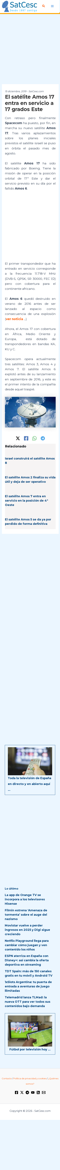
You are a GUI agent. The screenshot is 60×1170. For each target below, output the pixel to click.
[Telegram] (43, 438)
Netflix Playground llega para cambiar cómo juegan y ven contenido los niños (27, 945)
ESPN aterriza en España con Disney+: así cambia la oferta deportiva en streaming (27, 960)
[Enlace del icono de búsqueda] (43, 6)
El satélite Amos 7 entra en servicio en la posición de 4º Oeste (26, 500)
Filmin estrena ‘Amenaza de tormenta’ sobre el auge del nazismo (26, 915)
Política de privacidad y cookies (30, 1078)
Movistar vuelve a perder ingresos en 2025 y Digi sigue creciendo (27, 930)
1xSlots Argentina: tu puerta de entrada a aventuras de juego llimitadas (28, 986)
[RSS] (38, 1092)
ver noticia (14, 319)
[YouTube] (33, 1092)
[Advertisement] (30, 49)
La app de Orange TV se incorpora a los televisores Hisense (25, 899)
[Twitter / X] (18, 438)
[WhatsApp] (34, 438)
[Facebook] (26, 438)
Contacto (7, 1078)
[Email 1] (43, 1092)
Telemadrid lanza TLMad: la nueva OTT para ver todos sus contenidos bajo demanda (27, 1002)
